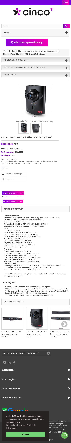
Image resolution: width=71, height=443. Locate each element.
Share (4, 168)
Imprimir (9, 179)
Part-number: (7, 152)
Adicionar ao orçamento (16, 60)
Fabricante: (7, 143)
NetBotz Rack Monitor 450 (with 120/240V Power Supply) (60, 334)
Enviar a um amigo (14, 174)
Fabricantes (10, 74)
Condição (5, 155)
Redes (12, 51)
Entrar (65, 2)
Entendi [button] (25, 435)
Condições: (8, 282)
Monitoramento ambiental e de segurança (37, 51)
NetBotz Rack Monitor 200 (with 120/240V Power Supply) (11, 334)
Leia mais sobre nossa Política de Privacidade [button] (21, 426)
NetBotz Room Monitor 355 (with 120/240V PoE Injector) (36, 334)
